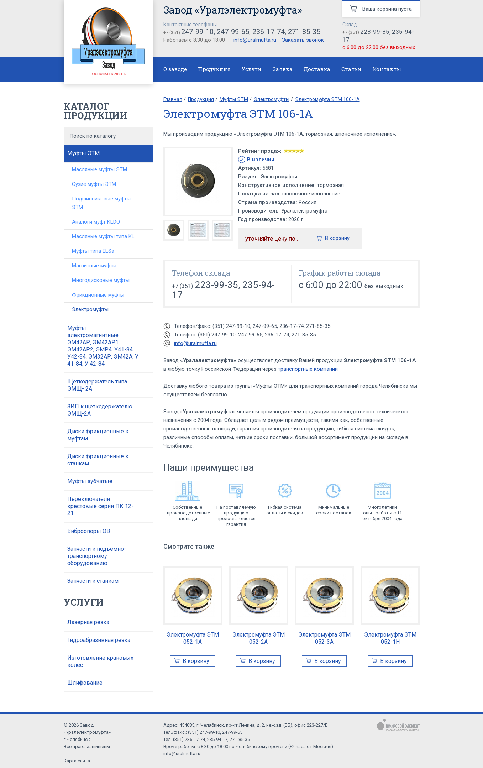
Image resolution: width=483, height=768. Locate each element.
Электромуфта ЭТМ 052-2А (258, 638)
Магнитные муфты (94, 265)
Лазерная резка (88, 622)
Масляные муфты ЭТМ (99, 169)
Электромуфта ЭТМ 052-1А (193, 638)
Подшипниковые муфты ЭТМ (101, 202)
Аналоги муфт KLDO (96, 222)
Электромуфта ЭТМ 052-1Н (390, 638)
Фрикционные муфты (98, 295)
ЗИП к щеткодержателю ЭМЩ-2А (99, 410)
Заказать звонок (303, 40)
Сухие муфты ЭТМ (94, 184)
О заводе (175, 69)
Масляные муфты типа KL (103, 236)
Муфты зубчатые (89, 481)
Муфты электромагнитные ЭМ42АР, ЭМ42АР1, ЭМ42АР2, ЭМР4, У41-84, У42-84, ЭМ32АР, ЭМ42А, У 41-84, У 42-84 (102, 346)
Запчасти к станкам (93, 581)
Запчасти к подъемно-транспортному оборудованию (96, 555)
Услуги (252, 69)
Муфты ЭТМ (83, 153)
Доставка (317, 69)
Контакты (387, 69)
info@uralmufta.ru (254, 40)
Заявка (283, 69)
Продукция (214, 69)
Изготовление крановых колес (100, 661)
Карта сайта (77, 760)
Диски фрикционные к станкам (97, 460)
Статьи (351, 69)
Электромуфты (90, 309)
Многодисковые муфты (101, 280)
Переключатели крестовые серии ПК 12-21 (100, 506)
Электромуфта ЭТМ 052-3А (324, 638)
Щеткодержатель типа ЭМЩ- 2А (97, 385)
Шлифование (85, 682)
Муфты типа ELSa (93, 251)
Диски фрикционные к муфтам (97, 435)
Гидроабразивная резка (98, 640)
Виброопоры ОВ (88, 531)
